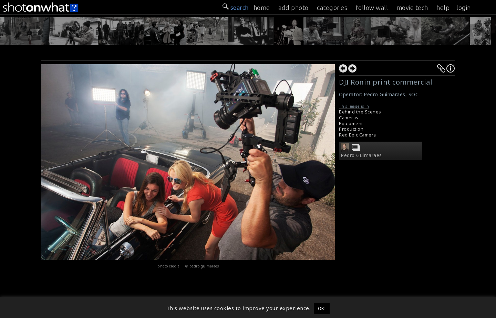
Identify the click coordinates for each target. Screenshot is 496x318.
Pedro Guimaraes (361, 155)
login (463, 7)
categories (332, 7)
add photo (293, 7)
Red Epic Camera (357, 135)
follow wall (372, 7)
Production (351, 129)
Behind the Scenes (360, 112)
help (443, 7)
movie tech (412, 7)
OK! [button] (322, 308)
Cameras (349, 118)
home (262, 7)
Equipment (351, 124)
